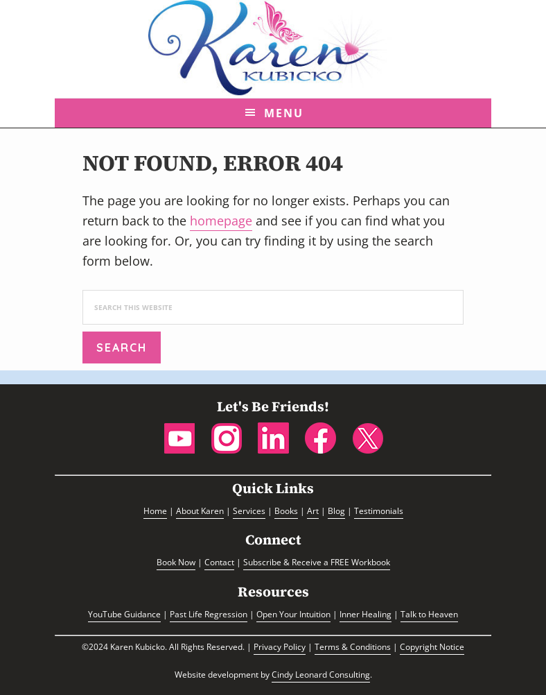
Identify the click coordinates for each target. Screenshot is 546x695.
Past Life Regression (208, 614)
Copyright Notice (432, 647)
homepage (221, 220)
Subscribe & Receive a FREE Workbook (316, 562)
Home (155, 511)
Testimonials (378, 511)
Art (313, 511)
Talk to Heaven (429, 614)
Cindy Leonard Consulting (321, 674)
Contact (219, 562)
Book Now (176, 562)
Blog (336, 511)
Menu (283, 113)
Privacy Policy (280, 647)
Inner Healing (365, 614)
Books (286, 511)
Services (249, 511)
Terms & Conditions (353, 647)
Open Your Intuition (293, 614)
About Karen (200, 511)
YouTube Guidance (124, 614)
